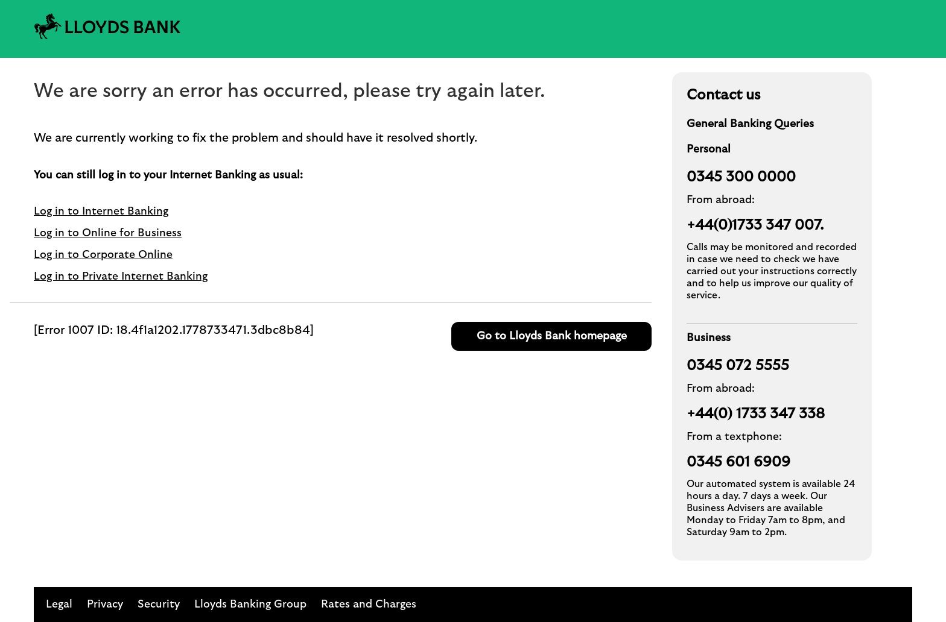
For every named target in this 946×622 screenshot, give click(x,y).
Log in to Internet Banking (101, 211)
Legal (59, 604)
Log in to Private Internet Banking (121, 276)
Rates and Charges (368, 604)
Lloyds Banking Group (250, 604)
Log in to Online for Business (108, 233)
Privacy (105, 604)
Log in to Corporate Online (103, 255)
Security (159, 604)
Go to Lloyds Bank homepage (552, 336)
